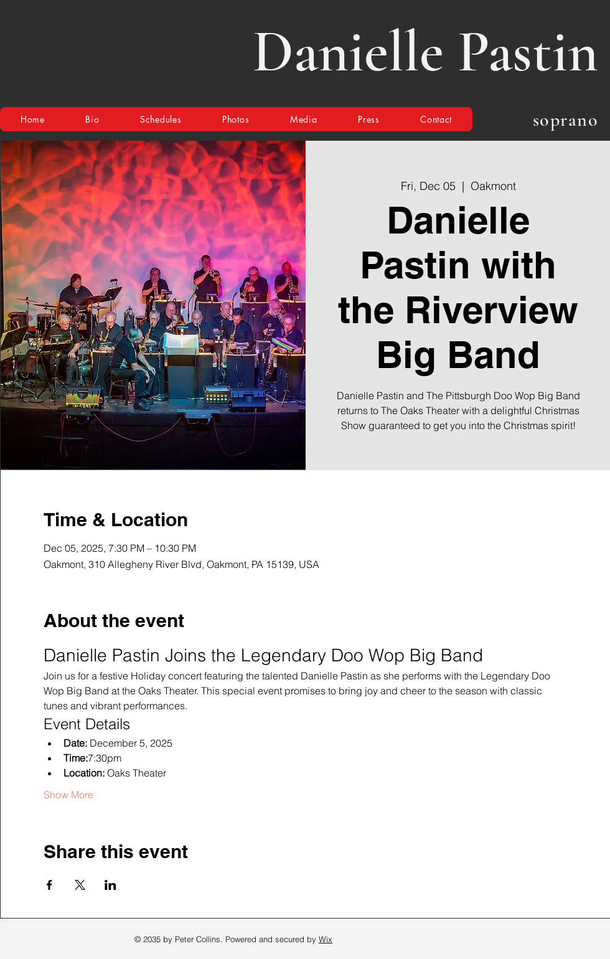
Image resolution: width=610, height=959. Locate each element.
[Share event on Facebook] (49, 885)
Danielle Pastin (425, 51)
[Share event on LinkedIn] (110, 885)
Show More (68, 794)
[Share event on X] (80, 885)
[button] (161, 119)
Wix (325, 939)
